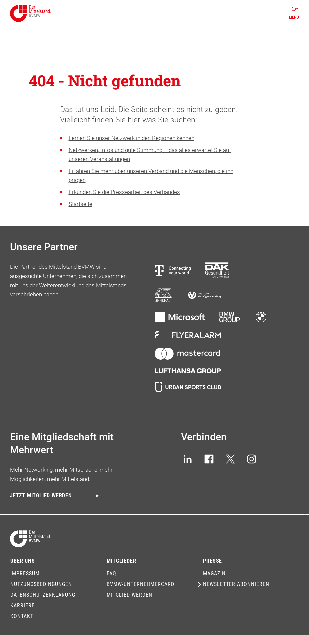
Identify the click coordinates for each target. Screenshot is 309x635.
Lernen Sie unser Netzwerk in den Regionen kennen (131, 138)
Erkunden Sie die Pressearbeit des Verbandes (124, 192)
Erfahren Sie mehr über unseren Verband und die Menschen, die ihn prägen (151, 176)
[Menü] (294, 13)
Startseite (80, 204)
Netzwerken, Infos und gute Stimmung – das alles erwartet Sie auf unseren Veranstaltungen (150, 155)
